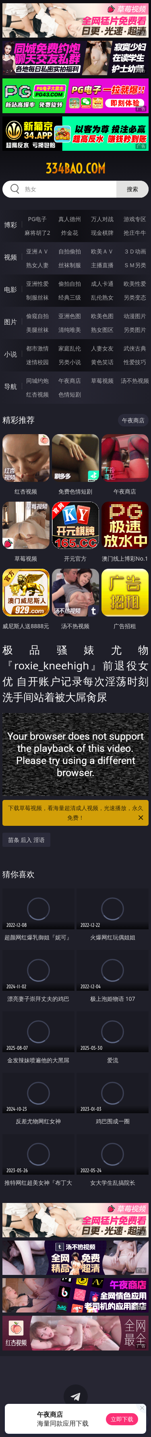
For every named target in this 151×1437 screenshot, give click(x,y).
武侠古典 (135, 348)
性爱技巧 (135, 362)
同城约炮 (37, 380)
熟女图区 (102, 329)
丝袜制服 (69, 265)
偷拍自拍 (69, 283)
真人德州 (69, 219)
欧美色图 (102, 316)
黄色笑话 (102, 362)
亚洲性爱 (37, 283)
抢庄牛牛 (135, 232)
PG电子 (37, 219)
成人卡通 (102, 283)
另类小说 (69, 362)
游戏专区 (135, 219)
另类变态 (135, 297)
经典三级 (69, 297)
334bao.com (75, 168)
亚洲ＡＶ (37, 251)
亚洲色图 (69, 316)
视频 (10, 257)
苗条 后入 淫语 (26, 840)
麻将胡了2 (37, 232)
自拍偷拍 (69, 251)
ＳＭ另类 (135, 265)
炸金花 (69, 232)
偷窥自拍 (37, 316)
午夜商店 (69, 380)
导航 (10, 386)
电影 (10, 289)
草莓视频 (102, 380)
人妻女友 (102, 348)
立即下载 (122, 1419)
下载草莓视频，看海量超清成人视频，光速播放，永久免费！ (76, 813)
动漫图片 (135, 316)
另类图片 (135, 329)
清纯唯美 (69, 329)
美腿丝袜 (37, 329)
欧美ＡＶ (102, 251)
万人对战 (102, 219)
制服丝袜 (37, 297)
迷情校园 (37, 362)
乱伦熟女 (102, 297)
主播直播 (102, 265)
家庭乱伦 (69, 348)
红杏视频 (37, 394)
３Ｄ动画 (135, 251)
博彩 (10, 224)
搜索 (132, 189)
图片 (10, 321)
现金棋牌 (102, 232)
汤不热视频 (135, 380)
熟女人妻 (37, 265)
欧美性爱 (135, 283)
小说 (10, 354)
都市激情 (37, 348)
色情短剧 (69, 394)
